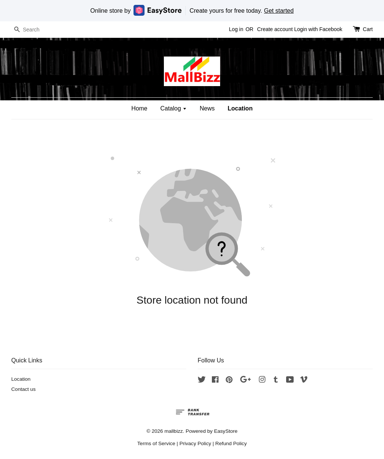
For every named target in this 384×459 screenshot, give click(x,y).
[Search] (33, 29)
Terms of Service (156, 443)
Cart (368, 29)
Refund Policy (231, 443)
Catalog (173, 108)
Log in (236, 29)
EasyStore (226, 431)
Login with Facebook (318, 29)
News (207, 108)
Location (240, 108)
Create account (275, 29)
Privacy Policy (195, 443)
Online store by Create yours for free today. (192, 10)
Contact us (23, 389)
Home (139, 108)
